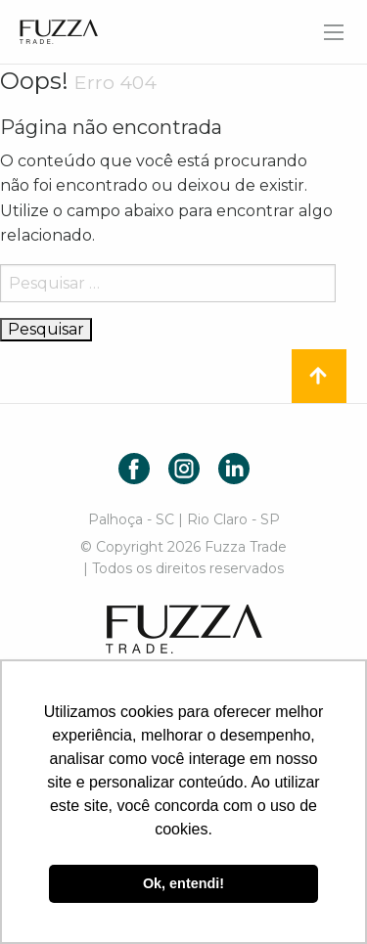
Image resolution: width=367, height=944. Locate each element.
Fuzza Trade (184, 629)
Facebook (134, 468)
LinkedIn (234, 468)
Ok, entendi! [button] (183, 883)
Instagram (184, 468)
